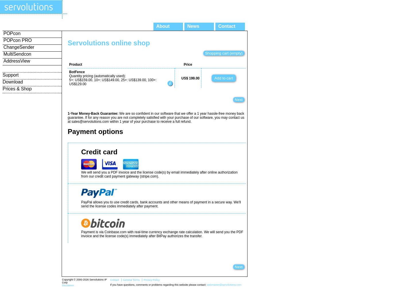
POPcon (12, 33)
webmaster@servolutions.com (224, 284)
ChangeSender (18, 47)
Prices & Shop (17, 88)
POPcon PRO (17, 40)
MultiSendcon (17, 54)
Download (13, 81)
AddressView (16, 61)
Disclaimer (68, 285)
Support (11, 75)
